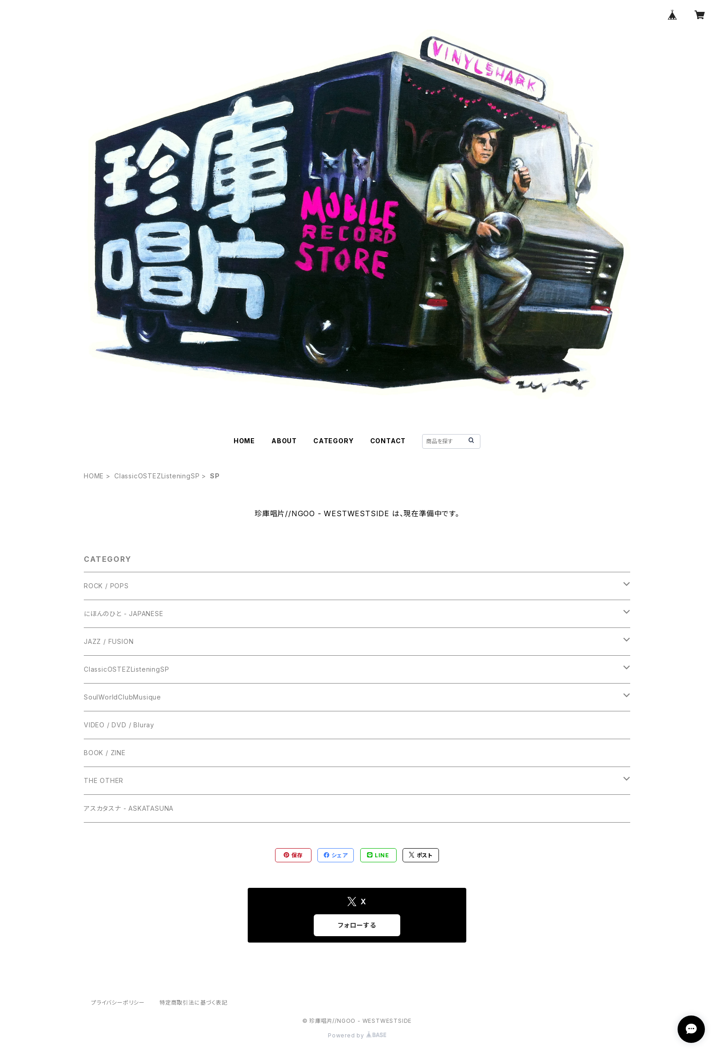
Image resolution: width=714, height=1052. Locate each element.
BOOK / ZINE (105, 753)
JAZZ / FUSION (108, 641)
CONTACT (388, 441)
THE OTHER (103, 780)
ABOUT (284, 441)
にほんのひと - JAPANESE (123, 613)
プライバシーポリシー (118, 1002)
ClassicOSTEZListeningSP (156, 476)
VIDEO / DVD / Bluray (119, 725)
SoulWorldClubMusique (122, 697)
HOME (244, 441)
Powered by (357, 1035)
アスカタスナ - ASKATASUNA (128, 808)
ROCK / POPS (106, 586)
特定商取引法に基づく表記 (193, 1002)
